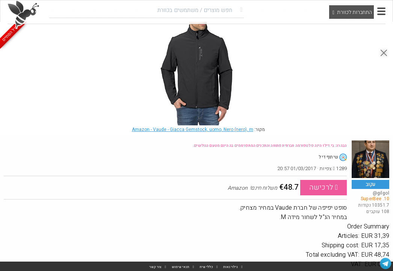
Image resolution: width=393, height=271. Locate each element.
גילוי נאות (230, 267)
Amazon (192, 129)
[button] (381, 11)
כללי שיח (206, 267)
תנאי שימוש (180, 267)
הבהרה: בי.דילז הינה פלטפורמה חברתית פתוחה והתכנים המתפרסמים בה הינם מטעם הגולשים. (270, 145)
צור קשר (155, 267)
